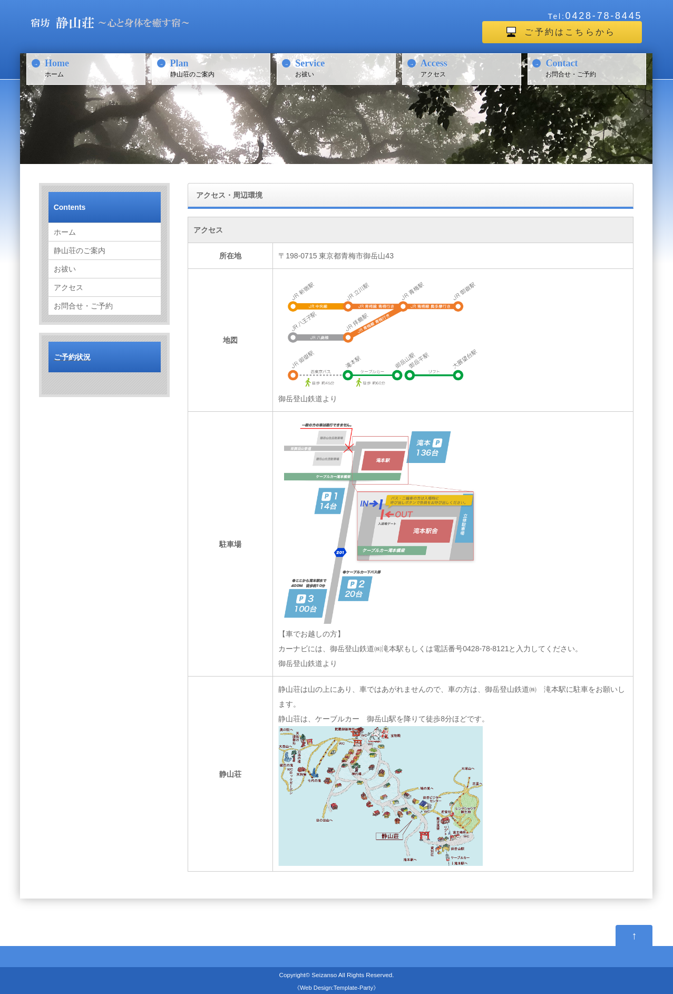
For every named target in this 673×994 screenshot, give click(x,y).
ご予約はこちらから (570, 31)
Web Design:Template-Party (336, 988)
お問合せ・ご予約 (594, 67)
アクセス (469, 67)
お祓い (344, 67)
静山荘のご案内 (219, 67)
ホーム (93, 67)
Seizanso (324, 974)
